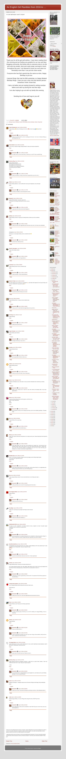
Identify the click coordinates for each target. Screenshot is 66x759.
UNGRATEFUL (54, 319)
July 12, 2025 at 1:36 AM (22, 272)
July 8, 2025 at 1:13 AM (18, 198)
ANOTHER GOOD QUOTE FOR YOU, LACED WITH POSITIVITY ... (56, 286)
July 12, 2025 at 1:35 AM (22, 256)
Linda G (10, 363)
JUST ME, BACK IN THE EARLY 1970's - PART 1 (55, 290)
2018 (52, 420)
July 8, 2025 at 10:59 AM (16, 434)
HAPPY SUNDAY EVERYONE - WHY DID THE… (55, 326)
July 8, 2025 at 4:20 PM (16, 562)
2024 (52, 411)
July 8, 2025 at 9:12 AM (16, 380)
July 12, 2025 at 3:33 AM (22, 408)
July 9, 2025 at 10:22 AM (20, 642)
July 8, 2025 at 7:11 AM (17, 314)
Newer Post (9, 741)
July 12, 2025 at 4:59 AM (22, 593)
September (54, 276)
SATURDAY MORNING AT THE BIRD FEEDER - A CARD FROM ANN (56, 305)
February (54, 407)
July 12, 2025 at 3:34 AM (22, 426)
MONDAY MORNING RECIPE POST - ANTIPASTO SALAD (56, 295)
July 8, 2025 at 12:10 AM (19, 144)
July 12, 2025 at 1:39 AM (22, 355)
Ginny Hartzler (12, 144)
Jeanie (10, 680)
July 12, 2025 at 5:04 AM (22, 671)
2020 (52, 417)
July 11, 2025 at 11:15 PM (23, 152)
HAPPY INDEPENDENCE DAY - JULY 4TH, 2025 (55, 386)
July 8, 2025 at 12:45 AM (19, 161)
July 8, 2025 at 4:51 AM (18, 232)
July (53, 280)
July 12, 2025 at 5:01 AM (22, 627)
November (54, 273)
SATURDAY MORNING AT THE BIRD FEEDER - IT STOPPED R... (56, 382)
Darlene (10, 619)
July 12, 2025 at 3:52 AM (22, 534)
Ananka (10, 562)
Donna (10, 397)
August (53, 278)
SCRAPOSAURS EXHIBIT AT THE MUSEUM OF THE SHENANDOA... (56, 316)
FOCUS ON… (54, 307)
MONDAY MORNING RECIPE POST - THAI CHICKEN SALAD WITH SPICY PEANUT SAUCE (55, 202)
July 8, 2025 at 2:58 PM (21, 524)
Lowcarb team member (13, 583)
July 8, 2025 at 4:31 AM (16, 215)
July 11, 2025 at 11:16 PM (23, 173)
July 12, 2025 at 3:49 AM (22, 515)
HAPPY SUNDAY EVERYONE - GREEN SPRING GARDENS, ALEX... (55, 299)
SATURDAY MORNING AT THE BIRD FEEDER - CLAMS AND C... (56, 331)
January (53, 409)
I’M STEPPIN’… (57, 225)
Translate (53, 46)
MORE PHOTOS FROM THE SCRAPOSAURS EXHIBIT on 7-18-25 (55, 311)
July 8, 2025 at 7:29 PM (16, 602)
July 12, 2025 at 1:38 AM (22, 306)
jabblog (10, 215)
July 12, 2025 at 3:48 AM (22, 483)
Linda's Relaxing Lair (13, 127)
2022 (52, 414)
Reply (10, 130)
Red (10, 418)
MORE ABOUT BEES (56, 340)
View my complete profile (54, 135)
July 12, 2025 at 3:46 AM (22, 465)
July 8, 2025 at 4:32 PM (22, 583)
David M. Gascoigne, (13, 248)
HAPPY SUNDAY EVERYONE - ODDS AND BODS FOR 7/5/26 (57, 261)
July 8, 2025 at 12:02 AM (22, 127)
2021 (52, 416)
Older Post (44, 741)
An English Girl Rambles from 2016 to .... (26, 7)
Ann (10, 298)
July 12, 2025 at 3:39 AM (22, 443)
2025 (52, 270)
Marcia (10, 434)
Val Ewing (11, 314)
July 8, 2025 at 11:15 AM (19, 455)
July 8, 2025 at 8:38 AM (17, 347)
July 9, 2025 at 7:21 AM (16, 619)
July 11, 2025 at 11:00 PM (16, 697)
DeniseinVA (14, 135)
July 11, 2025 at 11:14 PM (23, 135)
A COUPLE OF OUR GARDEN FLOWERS (55, 393)
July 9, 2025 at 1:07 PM (19, 659)
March (53, 406)
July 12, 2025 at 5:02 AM (22, 651)
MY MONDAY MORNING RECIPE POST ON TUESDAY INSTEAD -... (56, 344)
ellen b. (10, 380)
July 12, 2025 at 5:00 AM (22, 610)
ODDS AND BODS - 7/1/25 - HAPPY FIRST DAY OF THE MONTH (55, 398)
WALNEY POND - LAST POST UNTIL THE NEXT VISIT (56, 338)
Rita (10, 475)
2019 (52, 419)
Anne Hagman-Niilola (13, 491)
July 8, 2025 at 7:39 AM (20, 331)
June (53, 401)
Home (26, 741)
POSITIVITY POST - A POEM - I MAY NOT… (55, 390)
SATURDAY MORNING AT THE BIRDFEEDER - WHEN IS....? (56, 357)
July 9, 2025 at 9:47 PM (16, 680)
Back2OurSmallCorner (13, 544)
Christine (11, 347)
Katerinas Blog (12, 161)
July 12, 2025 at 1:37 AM (22, 290)
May (53, 402)
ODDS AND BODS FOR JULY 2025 (55, 348)
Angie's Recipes (12, 331)
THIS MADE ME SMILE (55, 282)
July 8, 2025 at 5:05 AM (21, 248)
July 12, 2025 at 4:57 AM (22, 554)
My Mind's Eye (12, 455)
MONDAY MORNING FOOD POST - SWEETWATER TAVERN (56, 322)
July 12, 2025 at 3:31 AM (22, 371)
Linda (10, 697)
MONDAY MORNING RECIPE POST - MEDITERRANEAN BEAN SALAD (56, 373)
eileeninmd (11, 264)
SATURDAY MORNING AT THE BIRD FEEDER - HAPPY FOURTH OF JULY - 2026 (55, 219)
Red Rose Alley (12, 659)
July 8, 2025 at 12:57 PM (22, 491)
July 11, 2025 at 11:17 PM (23, 189)
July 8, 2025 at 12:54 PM (15, 475)
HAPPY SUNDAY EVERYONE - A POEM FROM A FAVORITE (55, 352)
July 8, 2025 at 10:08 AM (15, 418)
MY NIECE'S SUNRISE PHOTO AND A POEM (56, 334)
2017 (52, 422)
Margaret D (11, 198)
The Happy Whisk (12, 642)
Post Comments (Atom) (15, 743)
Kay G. (10, 602)
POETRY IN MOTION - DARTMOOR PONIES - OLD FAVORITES (57, 233)
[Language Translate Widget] (56, 44)
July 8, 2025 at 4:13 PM (22, 544)
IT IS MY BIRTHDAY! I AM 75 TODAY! (56, 370)
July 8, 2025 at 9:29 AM (16, 397)
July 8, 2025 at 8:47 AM (16, 363)
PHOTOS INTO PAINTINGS (55, 365)
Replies (11, 133)
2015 (52, 425)
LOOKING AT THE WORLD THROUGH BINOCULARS (55, 361)
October (53, 275)
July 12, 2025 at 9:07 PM (22, 632)
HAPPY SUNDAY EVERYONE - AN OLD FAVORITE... (55, 377)
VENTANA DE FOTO (13, 524)
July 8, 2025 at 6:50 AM (15, 298)
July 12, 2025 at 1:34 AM (22, 223)
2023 (52, 412)
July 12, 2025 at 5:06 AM (22, 688)
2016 (52, 424)
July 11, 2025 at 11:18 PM (23, 207)
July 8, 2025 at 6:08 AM (18, 264)
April (53, 404)
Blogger (39, 748)
